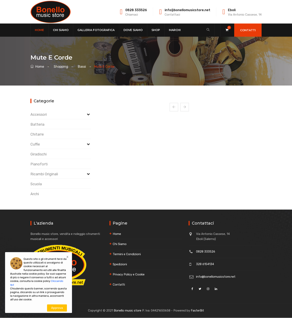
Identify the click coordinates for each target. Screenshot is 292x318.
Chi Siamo (61, 30)
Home (39, 30)
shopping (60, 67)
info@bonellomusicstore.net (187, 10)
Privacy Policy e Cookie (129, 274)
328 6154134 (205, 264)
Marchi (175, 30)
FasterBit (197, 311)
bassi (81, 67)
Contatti (248, 30)
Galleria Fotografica (96, 30)
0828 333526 (136, 10)
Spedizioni (120, 264)
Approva (57, 308)
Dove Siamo (133, 30)
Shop (155, 30)
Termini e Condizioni (127, 254)
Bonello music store (127, 311)
